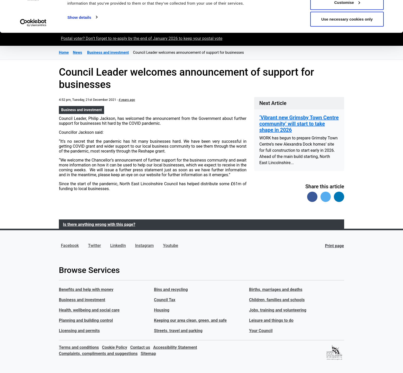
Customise (347, 30)
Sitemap (148, 353)
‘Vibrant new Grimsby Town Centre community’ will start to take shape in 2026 (299, 123)
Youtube (170, 245)
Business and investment (81, 110)
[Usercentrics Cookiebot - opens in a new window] (33, 51)
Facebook (70, 245)
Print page (334, 245)
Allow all (347, 13)
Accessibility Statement (175, 347)
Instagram (144, 245)
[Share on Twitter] (325, 197)
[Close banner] (395, 8)
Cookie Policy (114, 347)
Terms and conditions (79, 347)
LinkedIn (118, 245)
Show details (79, 45)
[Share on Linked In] (339, 197)
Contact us (140, 347)
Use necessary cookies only (347, 47)
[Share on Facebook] (312, 197)
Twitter (94, 245)
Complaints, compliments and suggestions (98, 353)
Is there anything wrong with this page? (99, 224)
